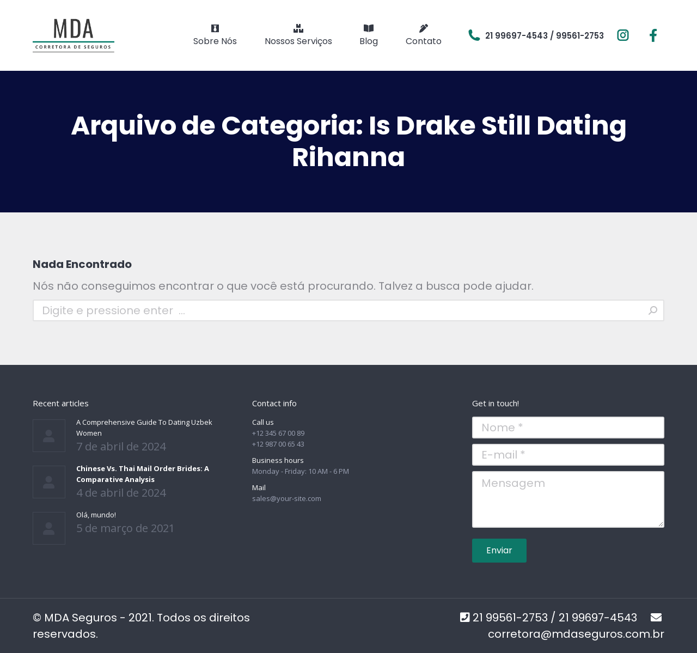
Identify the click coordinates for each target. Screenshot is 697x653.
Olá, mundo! (96, 515)
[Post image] (49, 435)
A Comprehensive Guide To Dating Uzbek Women (144, 427)
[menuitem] (215, 35)
